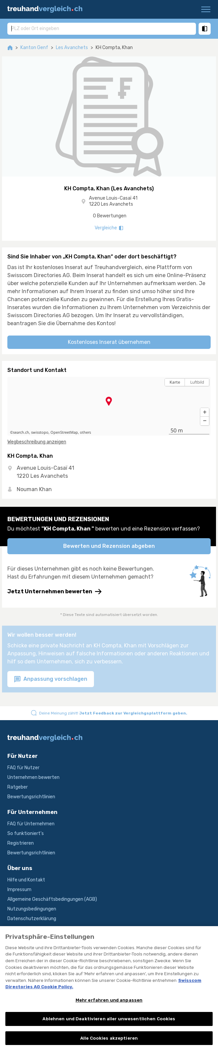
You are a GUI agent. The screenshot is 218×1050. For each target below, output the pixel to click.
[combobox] (101, 28)
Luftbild (197, 382)
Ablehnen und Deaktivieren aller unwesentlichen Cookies (108, 1024)
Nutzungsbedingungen (31, 909)
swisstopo (39, 432)
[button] (204, 412)
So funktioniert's (25, 833)
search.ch (21, 432)
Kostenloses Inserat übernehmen (109, 342)
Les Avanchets (72, 47)
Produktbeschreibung (30, 928)
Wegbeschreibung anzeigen (36, 442)
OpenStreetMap (64, 432)
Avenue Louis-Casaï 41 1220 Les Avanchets (113, 201)
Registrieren (20, 843)
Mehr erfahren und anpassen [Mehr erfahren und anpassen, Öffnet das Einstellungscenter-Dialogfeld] (109, 1005)
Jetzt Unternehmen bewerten (54, 591)
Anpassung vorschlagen (50, 679)
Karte (175, 382)
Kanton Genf (34, 47)
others (85, 432)
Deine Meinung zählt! (113, 713)
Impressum (19, 889)
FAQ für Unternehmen (30, 824)
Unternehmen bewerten (33, 777)
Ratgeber (17, 787)
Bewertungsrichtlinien (31, 797)
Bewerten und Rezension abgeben (109, 546)
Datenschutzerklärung (31, 918)
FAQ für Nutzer (23, 768)
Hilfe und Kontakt (26, 880)
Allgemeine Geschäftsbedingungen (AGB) (52, 899)
